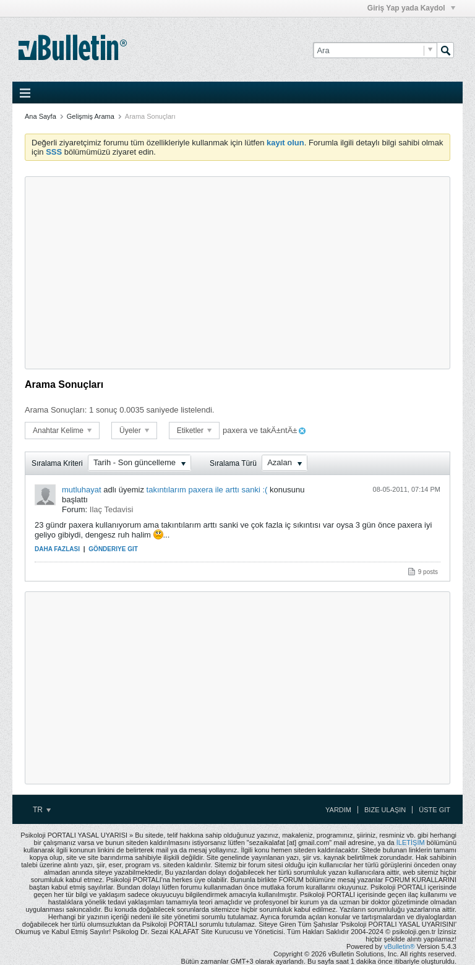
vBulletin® (399, 946)
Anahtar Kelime (62, 430)
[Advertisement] (237, 272)
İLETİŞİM (410, 842)
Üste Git (434, 809)
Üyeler (134, 430)
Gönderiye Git (112, 549)
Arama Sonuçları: (56, 409)
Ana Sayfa (40, 116)
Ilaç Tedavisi (112, 509)
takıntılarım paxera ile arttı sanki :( (207, 489)
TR (42, 809)
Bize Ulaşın (385, 809)
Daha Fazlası (57, 549)
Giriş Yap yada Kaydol (411, 8)
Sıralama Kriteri (57, 463)
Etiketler (194, 430)
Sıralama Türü (233, 463)
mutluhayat (81, 489)
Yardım (338, 809)
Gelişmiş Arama (90, 116)
